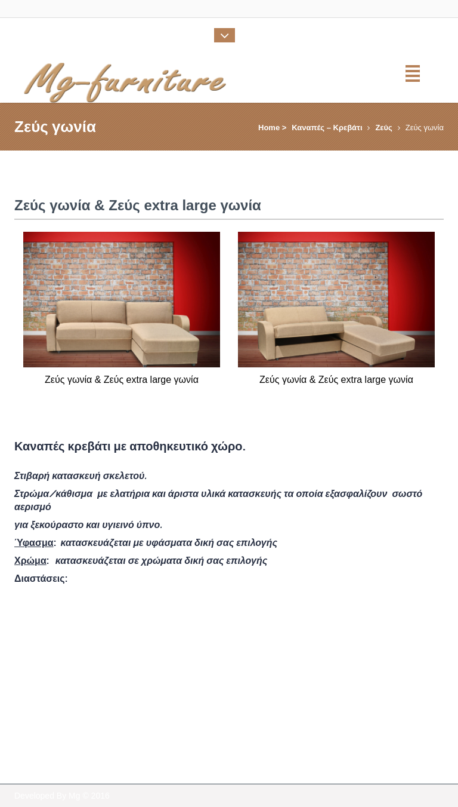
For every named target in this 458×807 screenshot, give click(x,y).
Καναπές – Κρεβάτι (327, 127)
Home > (272, 127)
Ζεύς (383, 127)
